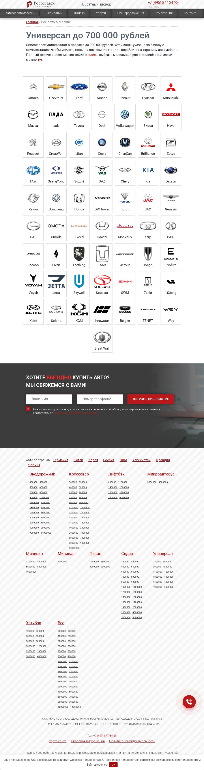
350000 (83, 482)
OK (113, 764)
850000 (43, 492)
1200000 (45, 502)
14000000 (46, 533)
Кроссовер (79, 474)
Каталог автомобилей (20, 13)
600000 (125, 572)
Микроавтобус (160, 474)
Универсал (163, 553)
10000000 (74, 548)
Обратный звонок (96, 4)
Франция (163, 460)
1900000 (73, 528)
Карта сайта (58, 741)
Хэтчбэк (33, 623)
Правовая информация (88, 741)
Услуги (101, 13)
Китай (78, 460)
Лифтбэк (116, 474)
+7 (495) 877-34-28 (163, 2)
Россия (108, 460)
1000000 (44, 497)
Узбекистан (142, 460)
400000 (33, 482)
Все (61, 623)
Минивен (34, 553)
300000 (73, 482)
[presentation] (59, 434)
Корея (93, 460)
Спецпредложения (130, 13)
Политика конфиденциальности (132, 741)
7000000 (85, 538)
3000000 (45, 518)
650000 (43, 487)
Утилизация (164, 13)
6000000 (34, 528)
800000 (83, 497)
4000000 (34, 523)
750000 (33, 492)
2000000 (34, 518)
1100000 (34, 502)
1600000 (34, 513)
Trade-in (79, 13)
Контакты (191, 13)
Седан (127, 553)
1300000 (34, 508)
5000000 (45, 523)
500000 (43, 482)
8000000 (45, 528)
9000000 (34, 533)
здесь (92, 55)
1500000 (45, 508)
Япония (34, 465)
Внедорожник (42, 474)
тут (40, 60)
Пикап (95, 553)
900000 (33, 497)
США (123, 460)
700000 (83, 492)
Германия (60, 460)
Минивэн (66, 553)
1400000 (85, 513)
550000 (33, 487)
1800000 (45, 513)
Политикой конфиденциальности (75, 412)
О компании (53, 13)
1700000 (73, 523)
